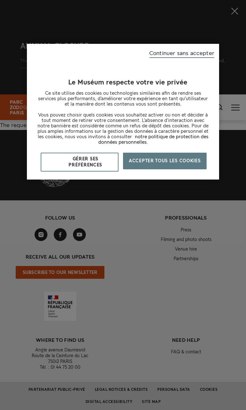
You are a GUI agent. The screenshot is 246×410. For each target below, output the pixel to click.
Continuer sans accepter (181, 53)
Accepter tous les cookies (165, 160)
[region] (123, 112)
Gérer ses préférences (85, 161)
